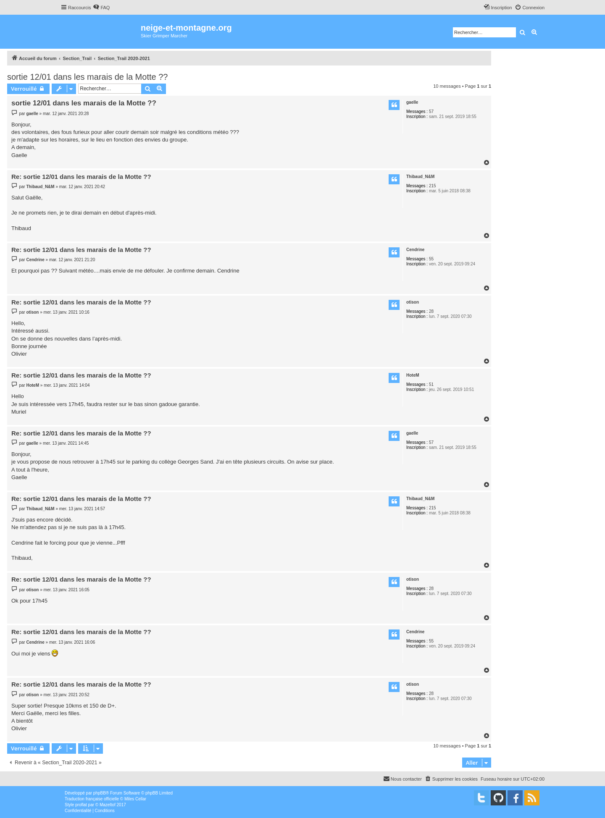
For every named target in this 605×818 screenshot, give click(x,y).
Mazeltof (108, 804)
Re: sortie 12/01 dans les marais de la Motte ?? (81, 176)
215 (432, 186)
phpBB (99, 793)
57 (431, 111)
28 (431, 311)
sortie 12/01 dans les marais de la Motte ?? (87, 76)
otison (412, 302)
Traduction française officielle (92, 799)
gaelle (412, 102)
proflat (81, 804)
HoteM (412, 375)
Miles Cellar (135, 799)
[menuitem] (101, 8)
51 (431, 384)
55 (431, 259)
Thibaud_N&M (420, 176)
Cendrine (415, 249)
